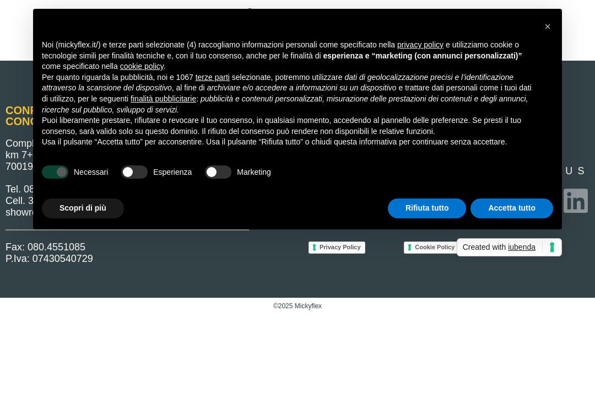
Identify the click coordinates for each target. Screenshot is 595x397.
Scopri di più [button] (83, 207)
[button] (547, 26)
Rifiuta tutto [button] (427, 207)
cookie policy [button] (142, 66)
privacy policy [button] (420, 44)
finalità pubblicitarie (163, 98)
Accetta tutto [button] (512, 207)
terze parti (213, 77)
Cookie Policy (435, 247)
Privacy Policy (340, 247)
